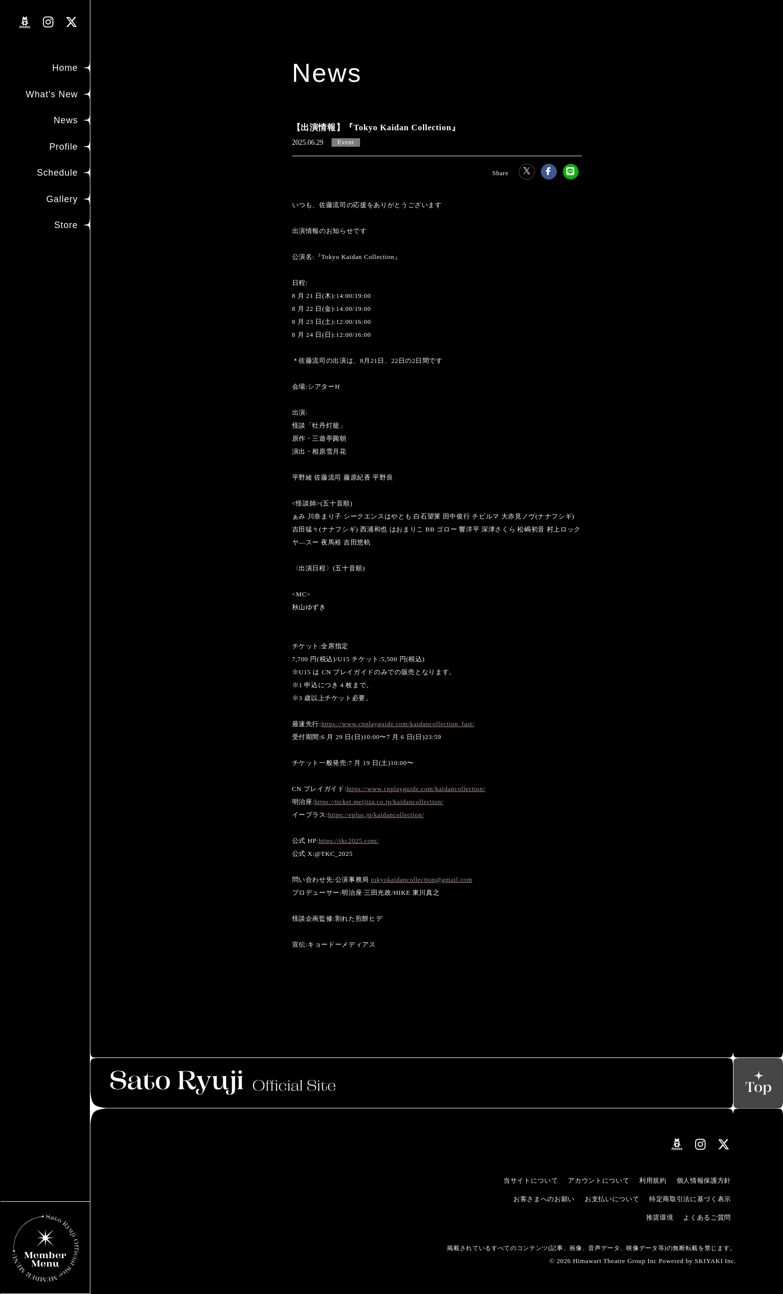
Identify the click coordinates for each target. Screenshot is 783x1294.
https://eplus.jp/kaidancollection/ (376, 814)
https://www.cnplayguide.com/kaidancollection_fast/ (397, 724)
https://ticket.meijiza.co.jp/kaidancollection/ (379, 801)
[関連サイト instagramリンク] (48, 22)
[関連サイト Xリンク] (71, 22)
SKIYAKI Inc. (715, 1261)
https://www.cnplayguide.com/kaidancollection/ (416, 788)
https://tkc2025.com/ (349, 840)
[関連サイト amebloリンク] (25, 22)
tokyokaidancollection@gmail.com (421, 879)
